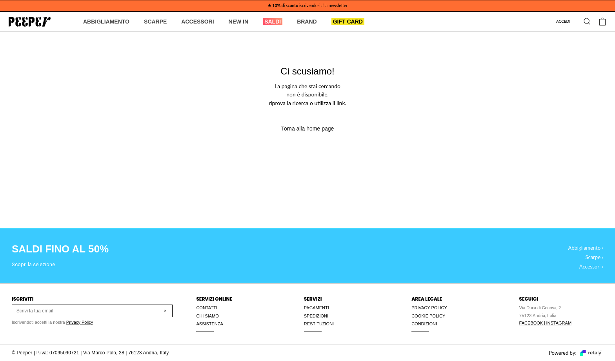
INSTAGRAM (558, 323)
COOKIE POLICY (428, 316)
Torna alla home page (307, 128)
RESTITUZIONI (319, 323)
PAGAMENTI (316, 307)
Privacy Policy (79, 322)
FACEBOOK (531, 323)
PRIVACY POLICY (429, 307)
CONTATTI (206, 307)
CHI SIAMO (207, 316)
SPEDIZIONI (316, 316)
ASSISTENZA (209, 323)
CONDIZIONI (424, 323)
